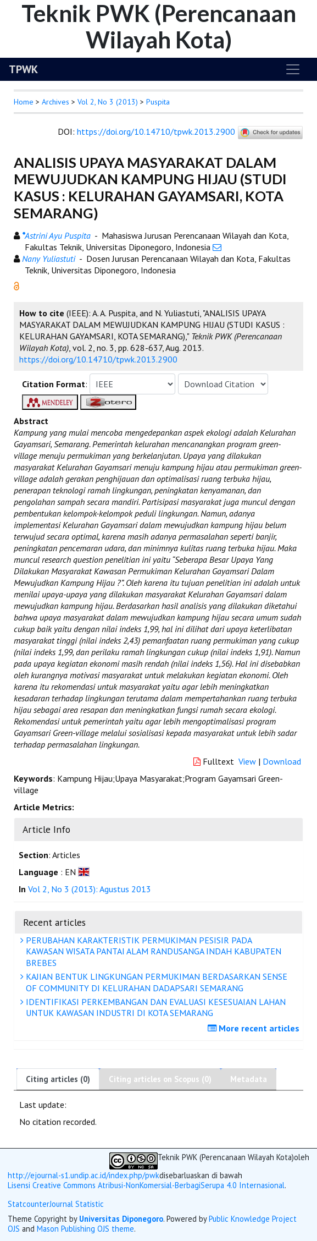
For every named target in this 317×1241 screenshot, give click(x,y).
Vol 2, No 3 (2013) (107, 102)
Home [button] (24, 102)
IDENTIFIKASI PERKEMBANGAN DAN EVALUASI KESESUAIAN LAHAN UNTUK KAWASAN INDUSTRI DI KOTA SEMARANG (154, 1007)
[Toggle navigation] (292, 69)
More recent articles (254, 1028)
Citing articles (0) (58, 1079)
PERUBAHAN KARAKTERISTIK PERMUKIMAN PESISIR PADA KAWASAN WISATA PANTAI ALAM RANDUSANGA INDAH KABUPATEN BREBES (152, 952)
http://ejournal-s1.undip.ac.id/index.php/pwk (83, 1175)
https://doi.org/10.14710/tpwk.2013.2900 (156, 131)
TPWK (23, 69)
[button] (16, 284)
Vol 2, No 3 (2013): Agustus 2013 (89, 888)
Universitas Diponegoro (121, 1218)
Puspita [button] (158, 102)
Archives (55, 102)
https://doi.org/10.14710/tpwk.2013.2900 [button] (98, 359)
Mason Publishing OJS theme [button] (85, 1228)
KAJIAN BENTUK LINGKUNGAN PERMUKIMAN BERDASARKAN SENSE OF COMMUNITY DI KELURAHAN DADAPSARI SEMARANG (155, 982)
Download (282, 761)
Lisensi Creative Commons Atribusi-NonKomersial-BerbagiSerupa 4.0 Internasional (146, 1185)
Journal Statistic (76, 1204)
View (247, 761)
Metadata (248, 1079)
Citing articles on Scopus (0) (160, 1079)
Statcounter (28, 1204)
